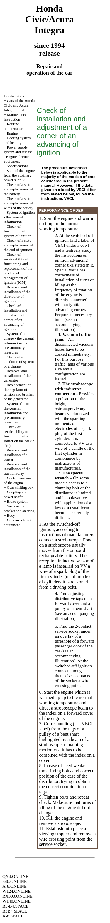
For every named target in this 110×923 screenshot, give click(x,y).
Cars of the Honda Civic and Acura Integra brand (19, 105)
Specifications (17, 166)
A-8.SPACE (12, 916)
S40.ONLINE (14, 881)
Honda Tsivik (14, 96)
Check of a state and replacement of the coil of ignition (18, 245)
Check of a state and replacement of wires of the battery (18, 203)
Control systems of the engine (18, 480)
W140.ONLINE (16, 901)
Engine (12, 133)
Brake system (17, 501)
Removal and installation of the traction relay (17, 469)
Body (11, 515)
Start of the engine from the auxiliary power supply (19, 175)
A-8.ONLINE (14, 886)
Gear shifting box (20, 487)
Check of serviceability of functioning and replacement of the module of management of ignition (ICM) (18, 268)
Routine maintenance (13, 126)
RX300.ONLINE (17, 896)
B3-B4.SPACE (15, 906)
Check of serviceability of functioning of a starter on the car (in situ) (19, 436)
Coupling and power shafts (16, 494)
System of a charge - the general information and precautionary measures (19, 342)
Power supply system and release (18, 149)
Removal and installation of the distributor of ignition (17, 294)
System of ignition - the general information (19, 217)
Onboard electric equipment (18, 522)
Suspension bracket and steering (19, 508)
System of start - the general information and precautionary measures (18, 412)
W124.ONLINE (16, 891)
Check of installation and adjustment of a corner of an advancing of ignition (15, 317)
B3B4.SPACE (14, 911)
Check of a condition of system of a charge (19, 361)
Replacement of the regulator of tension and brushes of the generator (19, 392)
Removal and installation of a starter (16, 455)
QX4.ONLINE (15, 876)
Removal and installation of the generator (17, 375)
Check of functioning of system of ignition (17, 231)
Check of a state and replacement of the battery (18, 189)
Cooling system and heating (17, 140)
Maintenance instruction (15, 116)
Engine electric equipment (16, 158)
